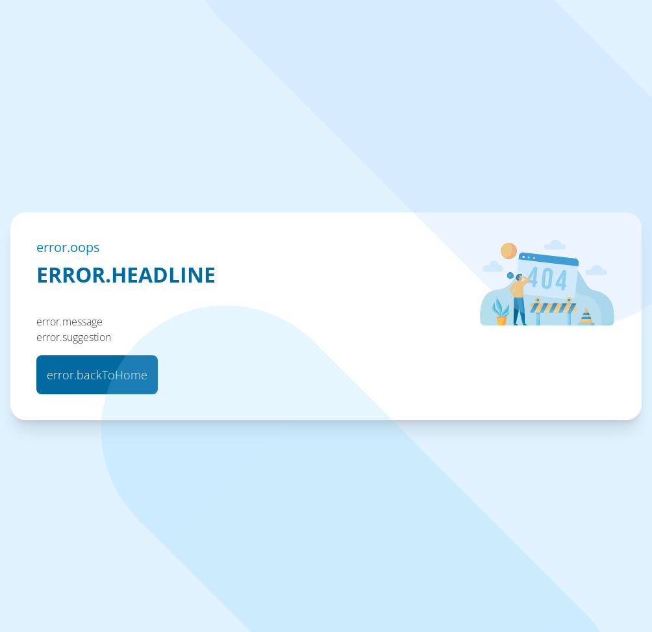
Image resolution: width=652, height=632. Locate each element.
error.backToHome (97, 375)
